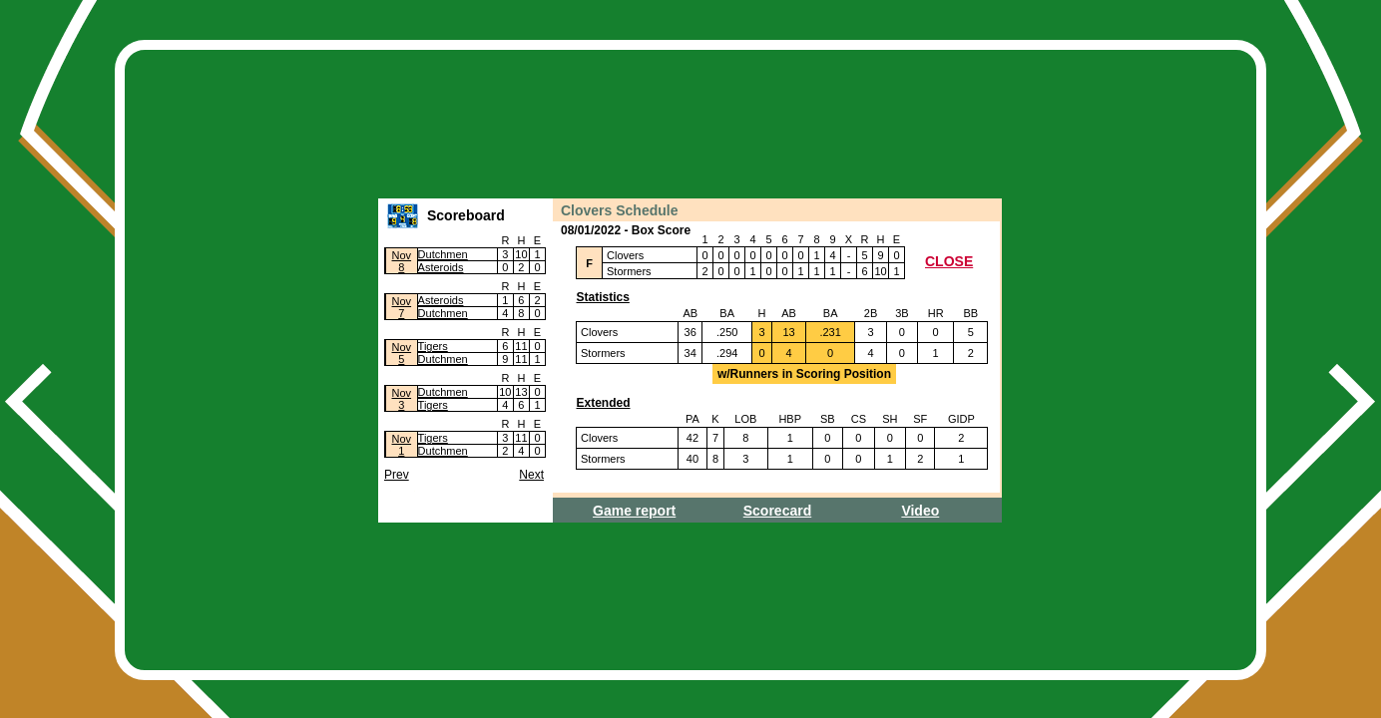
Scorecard (777, 511)
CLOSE (949, 261)
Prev (396, 475)
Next (531, 475)
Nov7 (402, 307)
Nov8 (402, 261)
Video (920, 511)
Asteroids (441, 267)
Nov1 (402, 445)
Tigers (433, 346)
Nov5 (402, 353)
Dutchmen (443, 254)
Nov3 (402, 399)
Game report (634, 511)
